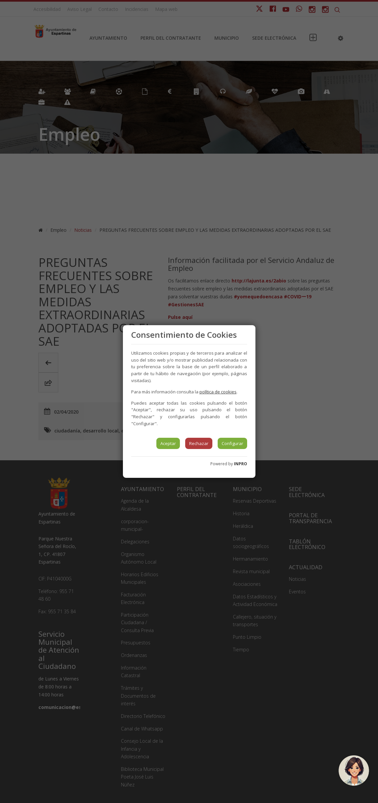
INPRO (240, 464)
